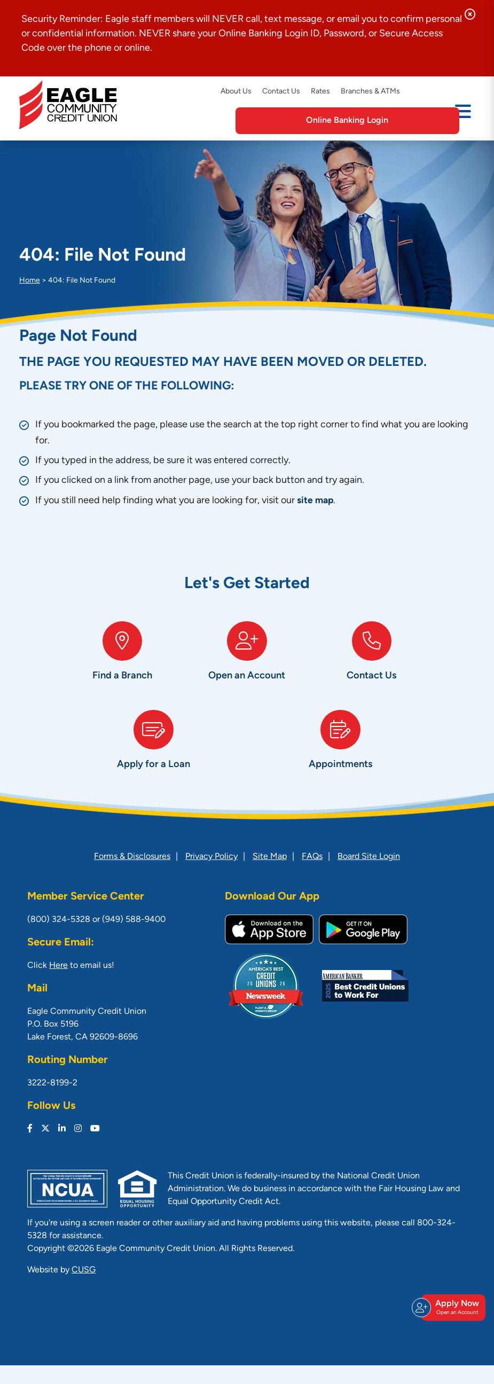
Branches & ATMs (370, 92)
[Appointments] (340, 762)
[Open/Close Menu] (463, 119)
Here (58, 984)
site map (316, 501)
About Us (236, 92)
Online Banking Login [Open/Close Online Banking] (389, 120)
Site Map (270, 875)
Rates (320, 92)
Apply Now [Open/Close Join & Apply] (451, 1317)
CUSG (84, 1289)
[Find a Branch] (122, 665)
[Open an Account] (247, 665)
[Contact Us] (371, 665)
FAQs (312, 875)
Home (29, 281)
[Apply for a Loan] (153, 762)
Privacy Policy (211, 875)
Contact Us (281, 92)
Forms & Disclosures (132, 875)
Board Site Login (369, 875)
